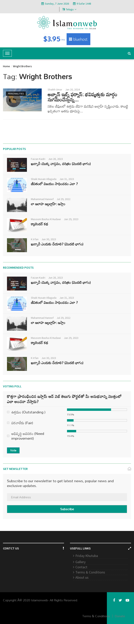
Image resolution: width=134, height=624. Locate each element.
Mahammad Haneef (42, 199)
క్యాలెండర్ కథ (39, 223)
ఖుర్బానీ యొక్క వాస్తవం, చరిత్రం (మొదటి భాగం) (61, 163)
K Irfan (34, 239)
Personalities (16, 93)
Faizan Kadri (38, 159)
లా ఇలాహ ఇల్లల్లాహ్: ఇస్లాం (48, 203)
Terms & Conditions (90, 572)
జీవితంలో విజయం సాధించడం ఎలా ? (54, 183)
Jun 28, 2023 (55, 159)
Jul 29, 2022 (63, 199)
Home (6, 66)
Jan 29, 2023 (71, 219)
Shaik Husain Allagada (43, 179)
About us (82, 577)
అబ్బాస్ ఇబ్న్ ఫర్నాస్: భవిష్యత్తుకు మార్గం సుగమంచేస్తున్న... (82, 96)
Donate (120, 616)
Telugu (69, 9)
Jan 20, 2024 (72, 89)
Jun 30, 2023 (48, 239)
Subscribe (67, 509)
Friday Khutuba (86, 555)
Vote (13, 450)
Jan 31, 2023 (66, 179)
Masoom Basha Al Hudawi (46, 219)
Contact (81, 567)
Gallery (80, 562)
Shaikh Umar (55, 89)
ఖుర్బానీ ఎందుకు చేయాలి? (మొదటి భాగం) (57, 244)
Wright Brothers (22, 66)
